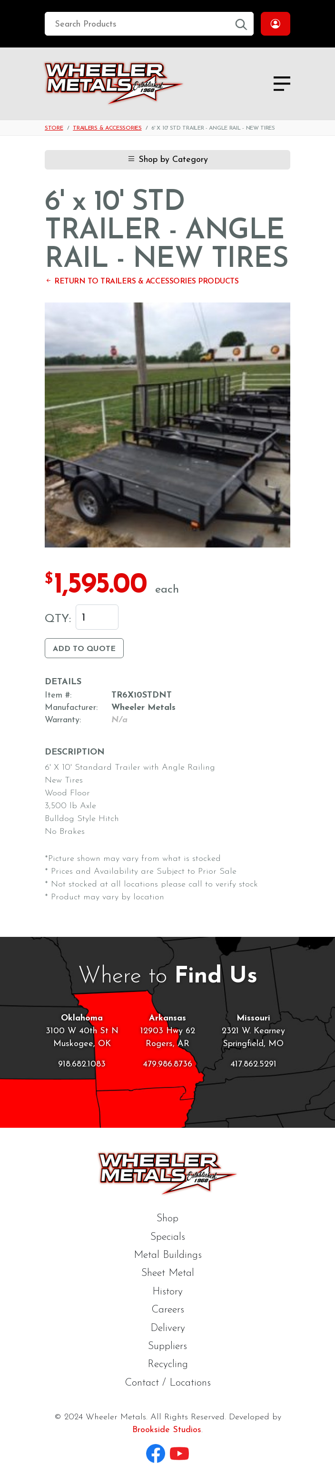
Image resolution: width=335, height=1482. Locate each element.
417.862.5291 (253, 1064)
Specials (167, 1237)
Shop (167, 1219)
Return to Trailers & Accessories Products (141, 281)
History (167, 1292)
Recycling (168, 1364)
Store (54, 128)
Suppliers (167, 1346)
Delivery (167, 1328)
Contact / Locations (168, 1383)
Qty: (58, 619)
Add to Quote (84, 649)
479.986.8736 (167, 1064)
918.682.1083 (82, 1064)
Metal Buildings (168, 1255)
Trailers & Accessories (107, 128)
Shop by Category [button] (167, 159)
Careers (167, 1310)
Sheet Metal (167, 1273)
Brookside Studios (166, 1430)
